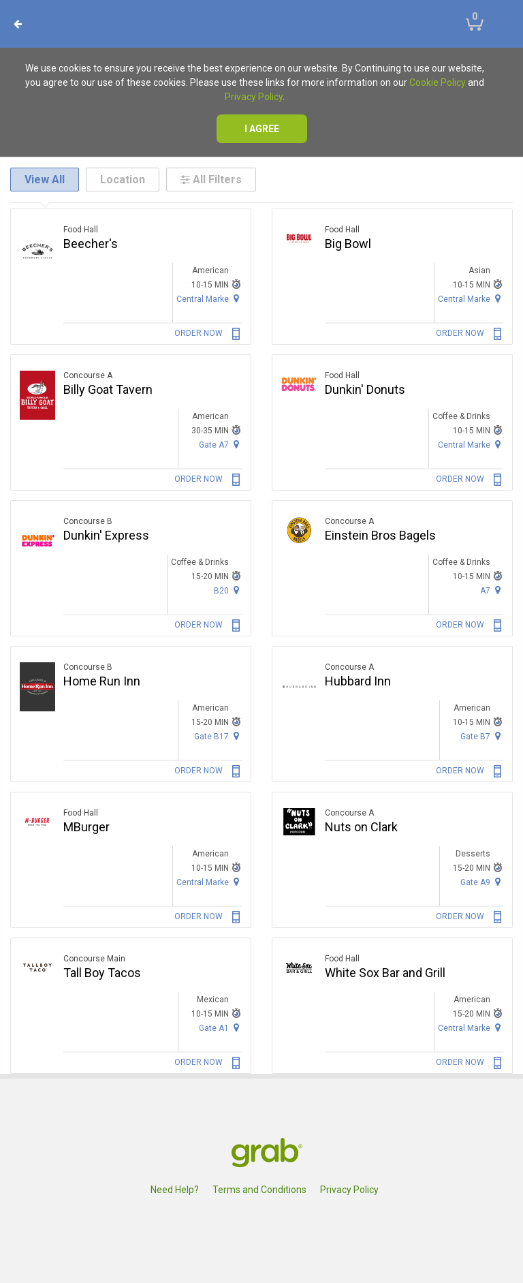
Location (122, 179)
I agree (261, 128)
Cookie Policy (437, 82)
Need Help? (174, 1189)
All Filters (211, 179)
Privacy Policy (254, 96)
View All (45, 179)
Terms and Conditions (259, 1189)
